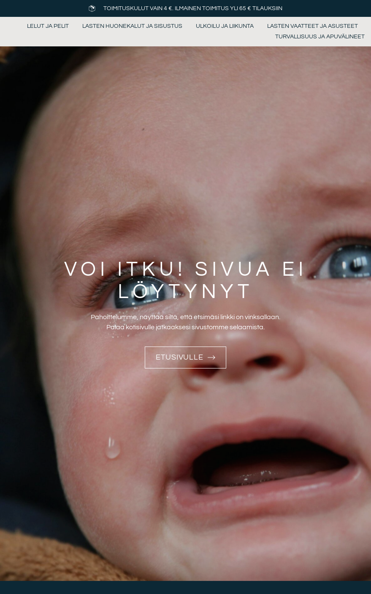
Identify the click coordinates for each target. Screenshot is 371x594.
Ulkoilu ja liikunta (225, 26)
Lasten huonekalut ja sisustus (132, 26)
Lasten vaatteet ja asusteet (312, 26)
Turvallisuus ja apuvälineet (320, 37)
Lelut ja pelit (48, 26)
